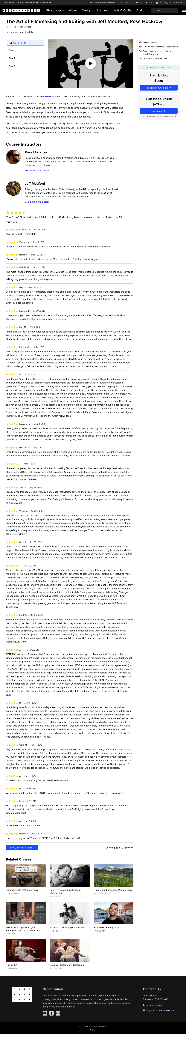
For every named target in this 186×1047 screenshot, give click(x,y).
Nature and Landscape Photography (113, 890)
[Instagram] (58, 1013)
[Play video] (90, 63)
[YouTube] (44, 1013)
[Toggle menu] (184, 10)
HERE (48, 96)
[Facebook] (51, 1013)
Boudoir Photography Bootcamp (67, 965)
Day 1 (12, 50)
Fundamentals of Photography (22, 890)
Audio (140, 10)
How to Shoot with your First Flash (68, 927)
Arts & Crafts (122, 10)
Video (73, 10)
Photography (55, 10)
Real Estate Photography (107, 927)
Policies (93, 1030)
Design (87, 10)
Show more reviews (21, 847)
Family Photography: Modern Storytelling (65, 891)
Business (102, 10)
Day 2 (12, 58)
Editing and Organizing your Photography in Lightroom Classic (24, 929)
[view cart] (149, 2)
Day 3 (12, 66)
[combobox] (164, 10)
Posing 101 (11, 965)
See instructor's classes (37, 170)
